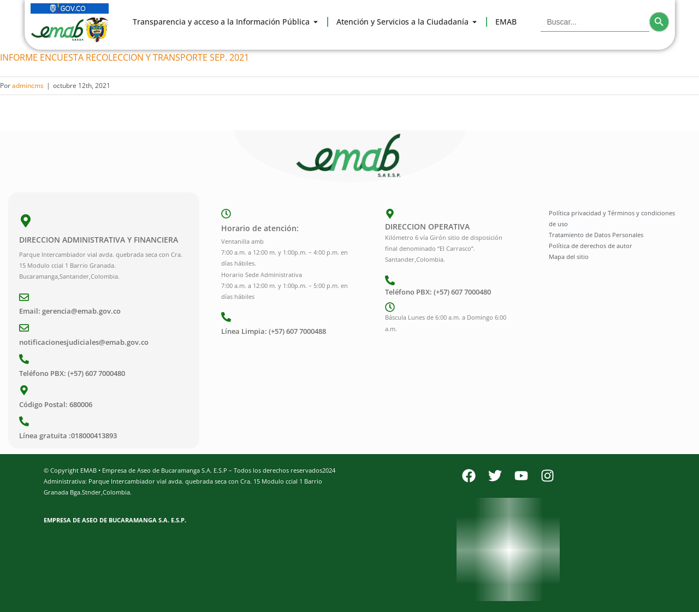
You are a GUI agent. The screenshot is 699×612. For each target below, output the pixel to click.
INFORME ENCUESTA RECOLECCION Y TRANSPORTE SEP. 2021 (124, 57)
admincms (28, 85)
